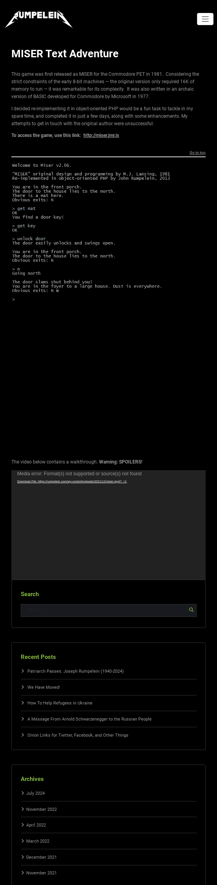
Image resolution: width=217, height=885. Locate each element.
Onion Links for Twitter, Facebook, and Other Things (77, 735)
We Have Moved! (43, 687)
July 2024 (35, 793)
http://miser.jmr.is (101, 135)
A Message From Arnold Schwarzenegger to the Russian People (89, 719)
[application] (108, 525)
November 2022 (41, 809)
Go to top (198, 153)
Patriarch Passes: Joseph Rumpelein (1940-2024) (75, 671)
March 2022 (37, 841)
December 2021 (41, 857)
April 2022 (36, 825)
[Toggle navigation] (205, 19)
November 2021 (41, 873)
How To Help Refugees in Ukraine (59, 703)
